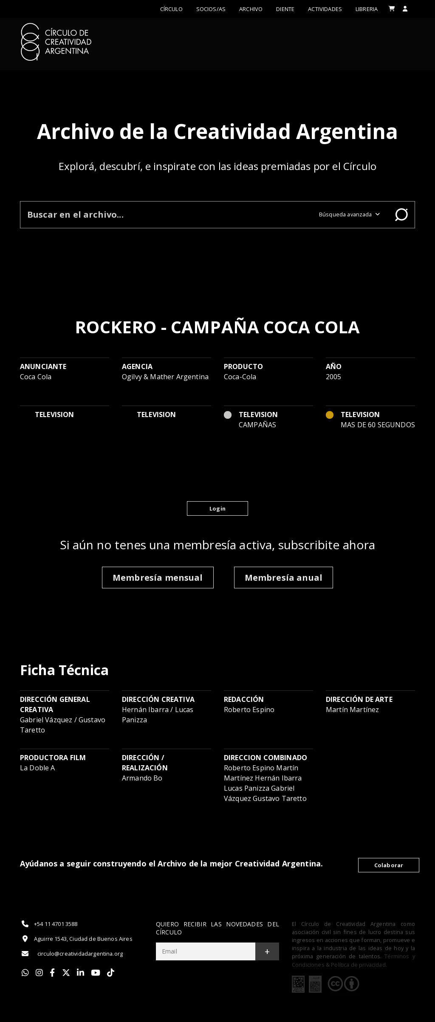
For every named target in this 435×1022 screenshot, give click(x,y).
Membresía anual (283, 577)
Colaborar (388, 865)
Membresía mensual (158, 577)
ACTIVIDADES (325, 9)
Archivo (251, 9)
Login (217, 508)
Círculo (171, 9)
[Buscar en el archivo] (166, 214)
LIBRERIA (367, 9)
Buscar (401, 214)
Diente (285, 9)
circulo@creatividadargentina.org (71, 953)
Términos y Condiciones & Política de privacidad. (353, 960)
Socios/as (211, 9)
